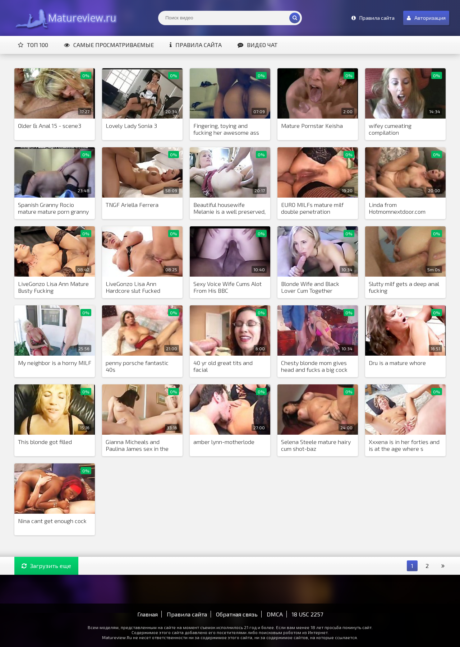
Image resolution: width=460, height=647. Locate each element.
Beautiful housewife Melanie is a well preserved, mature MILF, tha (229, 208)
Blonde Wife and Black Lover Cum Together (310, 287)
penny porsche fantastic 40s (137, 366)
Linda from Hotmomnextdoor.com (397, 208)
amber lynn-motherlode (223, 441)
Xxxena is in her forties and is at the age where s (404, 445)
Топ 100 (33, 44)
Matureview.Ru (65, 18)
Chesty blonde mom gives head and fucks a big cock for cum (314, 366)
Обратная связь (237, 614)
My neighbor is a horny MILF (54, 362)
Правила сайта (196, 44)
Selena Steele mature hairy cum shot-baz (316, 445)
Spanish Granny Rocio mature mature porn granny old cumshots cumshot (53, 208)
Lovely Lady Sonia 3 (131, 125)
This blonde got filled (45, 441)
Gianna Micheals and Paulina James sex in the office (137, 445)
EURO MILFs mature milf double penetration (312, 208)
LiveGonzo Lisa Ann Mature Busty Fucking (53, 287)
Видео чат (257, 44)
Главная (147, 614)
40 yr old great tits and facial (223, 366)
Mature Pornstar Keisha (312, 125)
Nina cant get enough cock (52, 520)
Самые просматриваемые (109, 44)
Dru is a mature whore (397, 362)
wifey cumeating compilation (390, 129)
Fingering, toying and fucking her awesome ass (226, 129)
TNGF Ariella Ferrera (132, 204)
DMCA (275, 614)
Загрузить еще (46, 565)
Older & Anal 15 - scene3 (49, 125)
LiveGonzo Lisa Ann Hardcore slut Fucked (133, 287)
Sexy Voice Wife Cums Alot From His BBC (227, 287)
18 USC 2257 (307, 614)
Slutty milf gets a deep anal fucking (404, 287)
